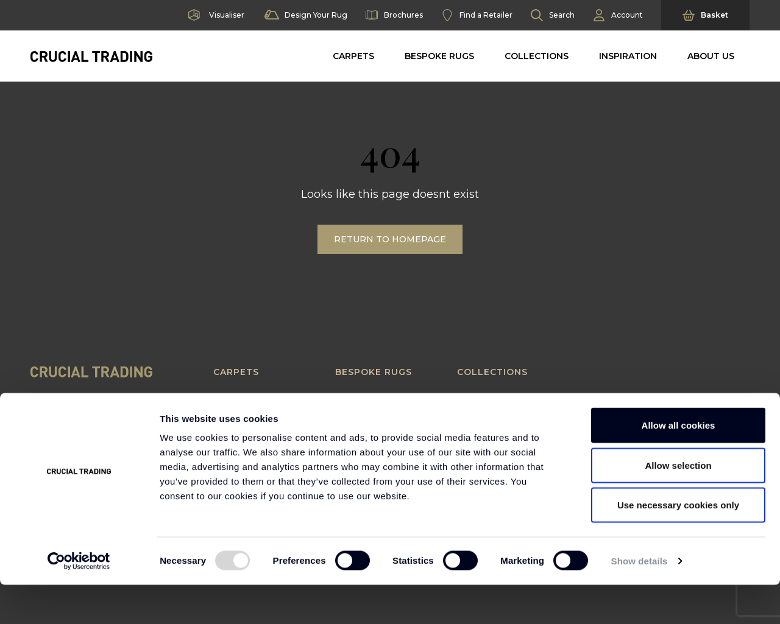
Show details (639, 600)
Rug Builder (362, 397)
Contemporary (491, 397)
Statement (481, 425)
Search (553, 15)
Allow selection (678, 504)
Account (618, 15)
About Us (710, 56)
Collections (537, 56)
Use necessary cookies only (678, 544)
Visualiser (215, 15)
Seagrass (234, 397)
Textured (479, 411)
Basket (705, 15)
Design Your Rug (305, 15)
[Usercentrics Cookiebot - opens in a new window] (79, 600)
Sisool (228, 425)
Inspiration (628, 56)
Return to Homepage (390, 239)
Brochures (394, 15)
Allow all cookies (678, 464)
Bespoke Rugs (439, 56)
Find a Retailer (476, 15)
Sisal (224, 411)
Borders (354, 411)
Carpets (353, 56)
